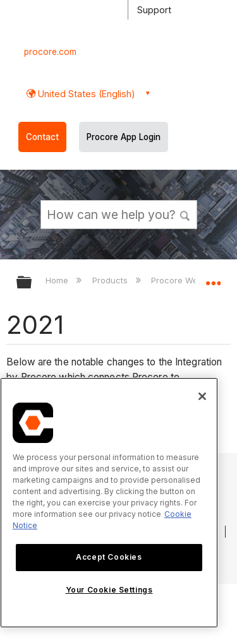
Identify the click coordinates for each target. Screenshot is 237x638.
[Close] (202, 396)
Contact (42, 137)
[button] (185, 214)
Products (111, 280)
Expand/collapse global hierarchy (32, 283)
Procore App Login (124, 137)
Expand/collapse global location (213, 278)
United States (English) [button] (85, 93)
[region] (109, 502)
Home (58, 280)
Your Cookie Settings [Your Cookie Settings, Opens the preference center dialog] (109, 589)
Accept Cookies (109, 557)
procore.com (50, 52)
